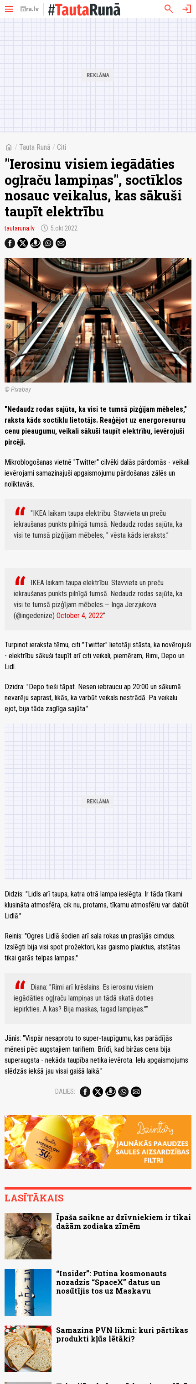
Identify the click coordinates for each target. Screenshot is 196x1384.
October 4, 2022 (80, 615)
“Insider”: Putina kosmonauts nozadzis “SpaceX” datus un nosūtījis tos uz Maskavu (111, 1282)
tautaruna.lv (20, 228)
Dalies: (65, 1091)
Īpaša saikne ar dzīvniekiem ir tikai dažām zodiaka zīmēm (123, 1221)
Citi (61, 147)
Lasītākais (34, 1198)
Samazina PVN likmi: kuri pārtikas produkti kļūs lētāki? (122, 1334)
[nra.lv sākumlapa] (30, 9)
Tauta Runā (35, 147)
